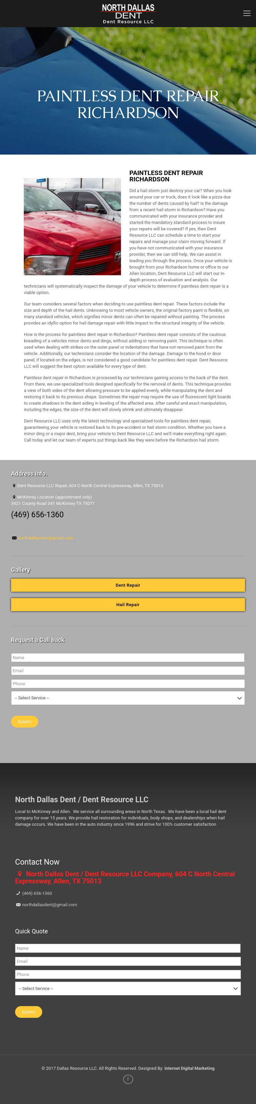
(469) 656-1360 (36, 893)
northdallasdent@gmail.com (45, 537)
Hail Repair (127, 604)
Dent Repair (128, 585)
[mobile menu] (247, 13)
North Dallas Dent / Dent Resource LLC (81, 799)
